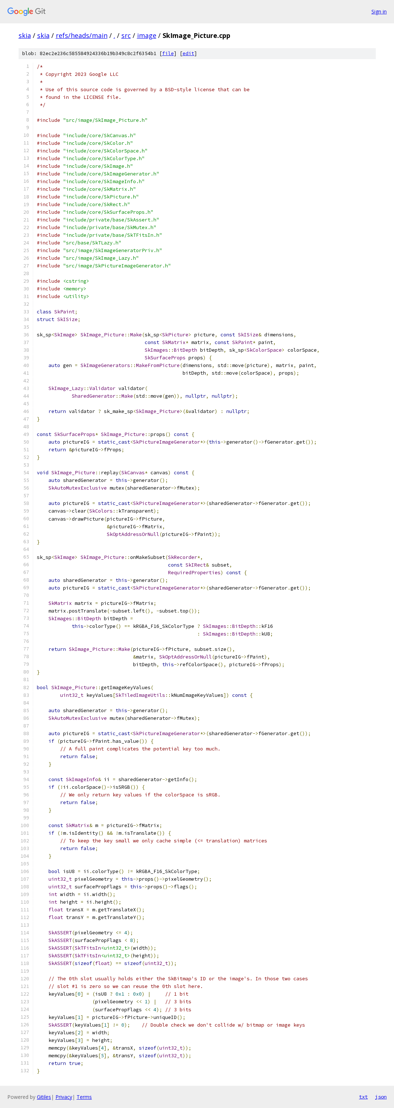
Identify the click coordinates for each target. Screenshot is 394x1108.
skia (25, 35)
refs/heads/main (82, 35)
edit (188, 53)
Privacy (63, 1096)
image (146, 35)
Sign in (379, 11)
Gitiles (44, 1096)
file (168, 53)
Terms (84, 1096)
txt (363, 1096)
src (126, 35)
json (381, 1096)
